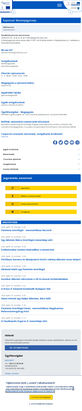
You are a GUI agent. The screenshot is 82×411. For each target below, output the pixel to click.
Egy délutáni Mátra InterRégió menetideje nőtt (27, 240)
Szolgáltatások (9, 164)
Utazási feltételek (10, 169)
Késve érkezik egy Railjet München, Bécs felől (25, 298)
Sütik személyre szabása (42, 405)
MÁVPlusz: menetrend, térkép (31, 196)
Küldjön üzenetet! (12, 373)
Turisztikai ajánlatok (12, 159)
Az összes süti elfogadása (41, 399)
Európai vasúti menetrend (29, 204)
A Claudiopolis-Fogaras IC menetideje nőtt (24, 321)
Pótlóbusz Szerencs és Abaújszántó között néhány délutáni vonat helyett (41, 259)
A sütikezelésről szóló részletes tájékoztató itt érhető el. (40, 391)
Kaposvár (4, 136)
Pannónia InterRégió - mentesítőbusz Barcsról (26, 230)
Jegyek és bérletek (10, 149)
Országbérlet (25, 212)
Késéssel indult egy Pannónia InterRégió (23, 269)
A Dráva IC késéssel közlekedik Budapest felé (25, 288)
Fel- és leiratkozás (19, 348)
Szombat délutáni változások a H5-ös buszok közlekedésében (34, 279)
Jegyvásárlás (25, 188)
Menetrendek (8, 154)
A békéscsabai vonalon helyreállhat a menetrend (27, 249)
